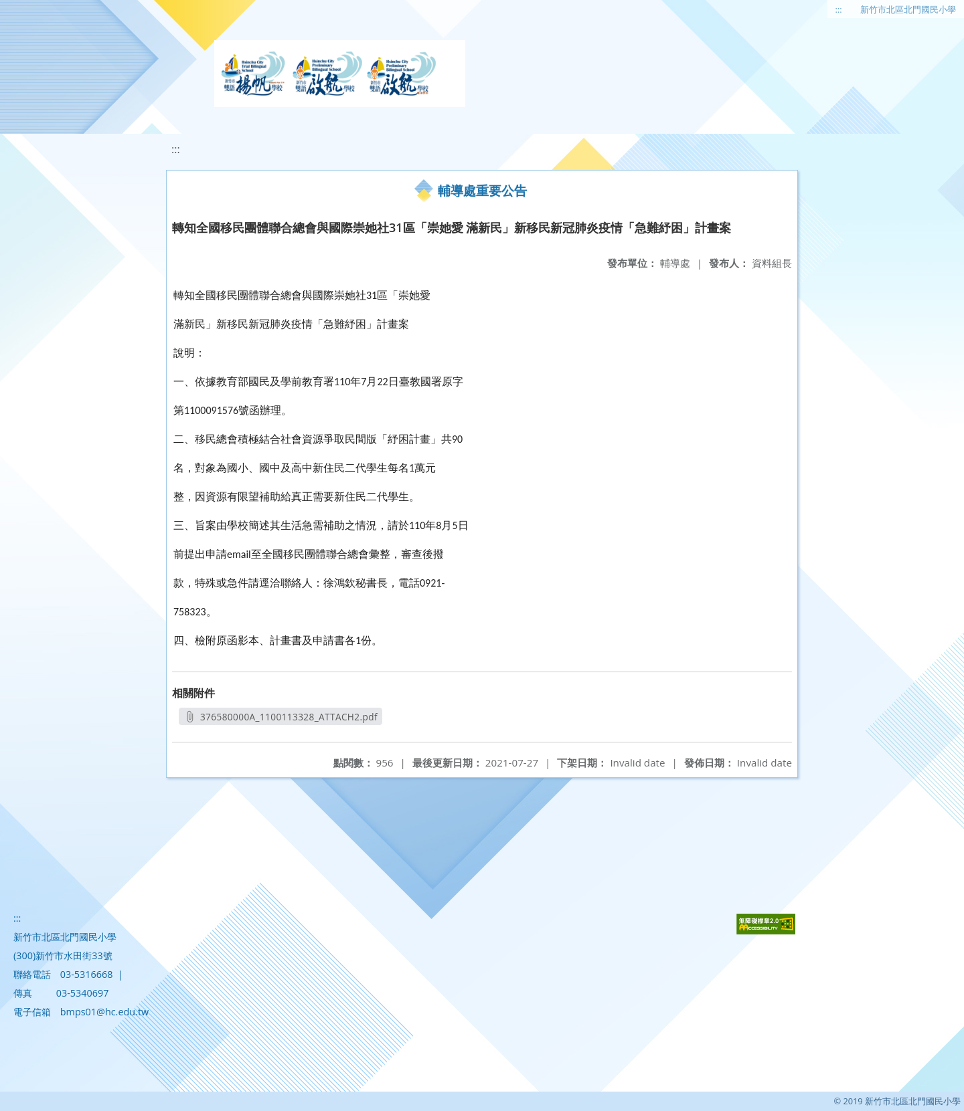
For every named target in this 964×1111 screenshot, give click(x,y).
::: (838, 9)
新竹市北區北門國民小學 (908, 9)
